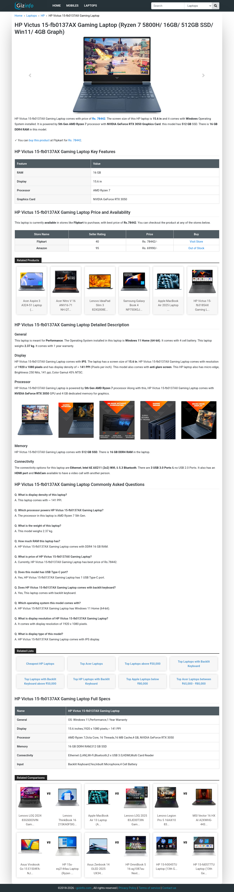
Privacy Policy (127, 888)
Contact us (169, 888)
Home (57, 5)
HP (43, 15)
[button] (30, 75)
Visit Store (196, 241)
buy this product (39, 140)
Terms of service (149, 888)
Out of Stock (196, 248)
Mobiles (72, 5)
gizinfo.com (84, 888)
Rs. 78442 (74, 140)
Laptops (90, 5)
